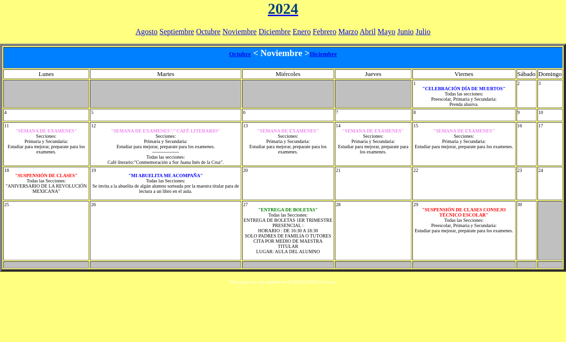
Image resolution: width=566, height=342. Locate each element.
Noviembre (240, 32)
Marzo (348, 32)
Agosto (146, 32)
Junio (405, 32)
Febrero (324, 32)
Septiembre (176, 32)
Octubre (208, 32)
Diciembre (275, 32)
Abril (368, 32)
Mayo (386, 32)
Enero (302, 32)
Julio (423, 32)
